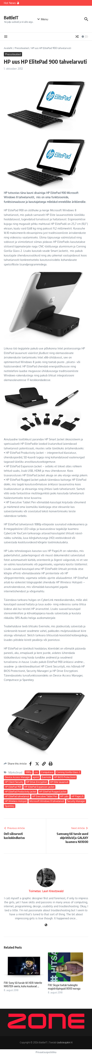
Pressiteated (22, 48)
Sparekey (9, 806)
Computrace (47, 772)
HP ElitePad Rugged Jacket (53, 791)
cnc (36, 772)
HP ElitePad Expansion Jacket (39, 786)
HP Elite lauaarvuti (59, 782)
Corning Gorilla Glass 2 (68, 772)
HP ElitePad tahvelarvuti (17, 796)
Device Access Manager (17, 777)
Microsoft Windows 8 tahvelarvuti (47, 801)
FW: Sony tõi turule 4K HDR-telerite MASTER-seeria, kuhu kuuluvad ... (23, 984)
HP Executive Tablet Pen (44, 796)
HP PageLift (77, 796)
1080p (28, 772)
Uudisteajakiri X (64, 1042)
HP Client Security (14, 782)
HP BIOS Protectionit (65, 777)
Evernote (46, 777)
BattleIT (11, 17)
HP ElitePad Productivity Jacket (20, 791)
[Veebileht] (46, 925)
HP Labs (64, 796)
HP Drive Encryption (36, 782)
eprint (36, 777)
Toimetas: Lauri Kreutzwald (46, 891)
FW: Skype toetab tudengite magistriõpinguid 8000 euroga (64, 986)
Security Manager (76, 801)
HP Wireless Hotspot (16, 801)
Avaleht (8, 48)
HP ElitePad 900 (13, 786)
